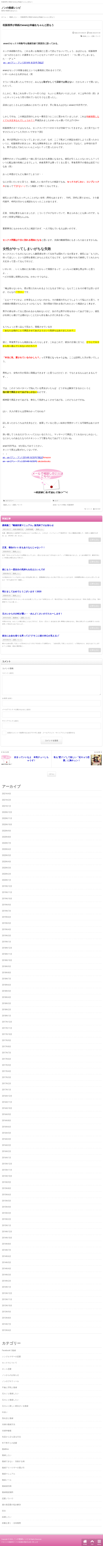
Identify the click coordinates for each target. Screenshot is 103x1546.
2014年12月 (7, 1231)
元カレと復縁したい (10, 1400)
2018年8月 (6, 972)
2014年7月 (6, 1250)
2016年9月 (6, 1114)
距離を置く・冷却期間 (11, 1523)
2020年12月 (7, 812)
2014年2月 (6, 1281)
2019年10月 (7, 899)
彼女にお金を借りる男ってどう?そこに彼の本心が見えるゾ (30, 635)
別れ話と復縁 (7, 1418)
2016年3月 (6, 1145)
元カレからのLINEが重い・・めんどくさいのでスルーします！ (32, 613)
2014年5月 (6, 1262)
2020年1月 (6, 880)
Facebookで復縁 (9, 1350)
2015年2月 (6, 1219)
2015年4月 (6, 1207)
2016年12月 (7, 1096)
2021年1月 (6, 806)
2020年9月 (6, 831)
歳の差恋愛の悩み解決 (11, 1505)
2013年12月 (7, 1293)
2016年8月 (6, 1120)
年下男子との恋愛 (9, 1443)
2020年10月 (7, 824)
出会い (5, 1412)
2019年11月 (7, 892)
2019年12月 (7, 886)
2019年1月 (6, 942)
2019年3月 (6, 935)
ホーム (51, 774)
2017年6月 (6, 1059)
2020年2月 (6, 874)
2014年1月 (6, 1287)
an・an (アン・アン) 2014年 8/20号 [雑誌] (23, 62)
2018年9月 (6, 966)
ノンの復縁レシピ (11, 7)
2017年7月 (6, 1053)
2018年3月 (6, 1003)
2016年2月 (6, 1151)
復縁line (15, 618)
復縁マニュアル (8, 1474)
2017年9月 (6, 1040)
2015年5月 (6, 1201)
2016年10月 (7, 1108)
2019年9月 (6, 905)
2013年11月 (7, 1299)
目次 (4, 1511)
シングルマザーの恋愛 (11, 1356)
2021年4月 (6, 794)
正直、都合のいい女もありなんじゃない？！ (23, 547)
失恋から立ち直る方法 (11, 1437)
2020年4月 (6, 862)
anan (54, 505)
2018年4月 (6, 997)
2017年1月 (6, 1090)
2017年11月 (7, 1028)
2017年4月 (6, 1071)
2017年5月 (6, 1065)
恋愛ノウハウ (95, 36)
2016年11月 (7, 1102)
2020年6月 (6, 849)
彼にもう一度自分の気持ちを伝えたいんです (23, 569)
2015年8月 (6, 1188)
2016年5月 (6, 1133)
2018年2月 (6, 1009)
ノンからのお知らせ (10, 1375)
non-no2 (97, 509)
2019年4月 (6, 929)
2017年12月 (7, 1022)
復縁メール (6, 1480)
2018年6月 (6, 985)
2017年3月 (6, 1077)
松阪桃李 (70, 505)
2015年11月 (7, 1170)
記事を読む (94, 540)
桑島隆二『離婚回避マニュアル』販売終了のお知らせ (28, 525)
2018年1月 (6, 1016)
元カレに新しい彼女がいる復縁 (15, 1406)
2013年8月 (6, 1318)
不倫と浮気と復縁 (9, 1387)
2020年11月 (7, 818)
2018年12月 (7, 948)
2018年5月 (6, 991)
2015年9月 (6, 1182)
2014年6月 (6, 1256)
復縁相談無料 (7, 1492)
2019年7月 (6, 911)
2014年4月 (6, 1268)
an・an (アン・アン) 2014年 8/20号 (20, 461)
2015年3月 (6, 1213)
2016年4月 (6, 1139)
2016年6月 (6, 1127)
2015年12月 (7, 1164)
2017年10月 (7, 1034)
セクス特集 (62, 505)
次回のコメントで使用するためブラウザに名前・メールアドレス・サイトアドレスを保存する (41, 733)
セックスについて (9, 1363)
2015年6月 (6, 1195)
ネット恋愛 (6, 1369)
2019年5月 (6, 923)
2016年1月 (6, 1158)
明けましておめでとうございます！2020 (21, 591)
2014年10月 (7, 1238)
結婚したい (6, 1517)
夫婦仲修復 (29, 529)
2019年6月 (6, 917)
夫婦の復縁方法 (18, 529)
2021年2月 (6, 800)
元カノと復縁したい (10, 1393)
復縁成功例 (6, 1486)
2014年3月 (6, 1275)
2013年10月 (7, 1305)
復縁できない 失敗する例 (13, 1461)
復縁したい (86, 36)
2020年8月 (6, 837)
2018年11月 (7, 954)
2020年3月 (6, 868)
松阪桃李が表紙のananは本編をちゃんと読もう (28, 25)
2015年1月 (6, 1225)
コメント (89, 509)
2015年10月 (7, 1176)
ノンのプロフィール (10, 1381)
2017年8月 (6, 1046)
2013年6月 (6, 1330)
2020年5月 (6, 855)
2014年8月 (6, 1244)
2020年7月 (6, 843)
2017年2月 (6, 1083)
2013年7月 (6, 1324)
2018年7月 (6, 979)
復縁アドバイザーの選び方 (13, 1468)
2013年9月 (6, 1312)
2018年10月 (7, 960)
